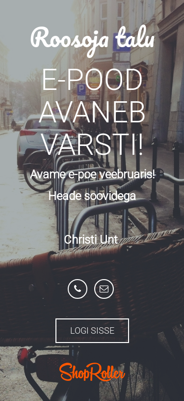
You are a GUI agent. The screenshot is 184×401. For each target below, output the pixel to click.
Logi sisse (92, 330)
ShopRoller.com (92, 372)
